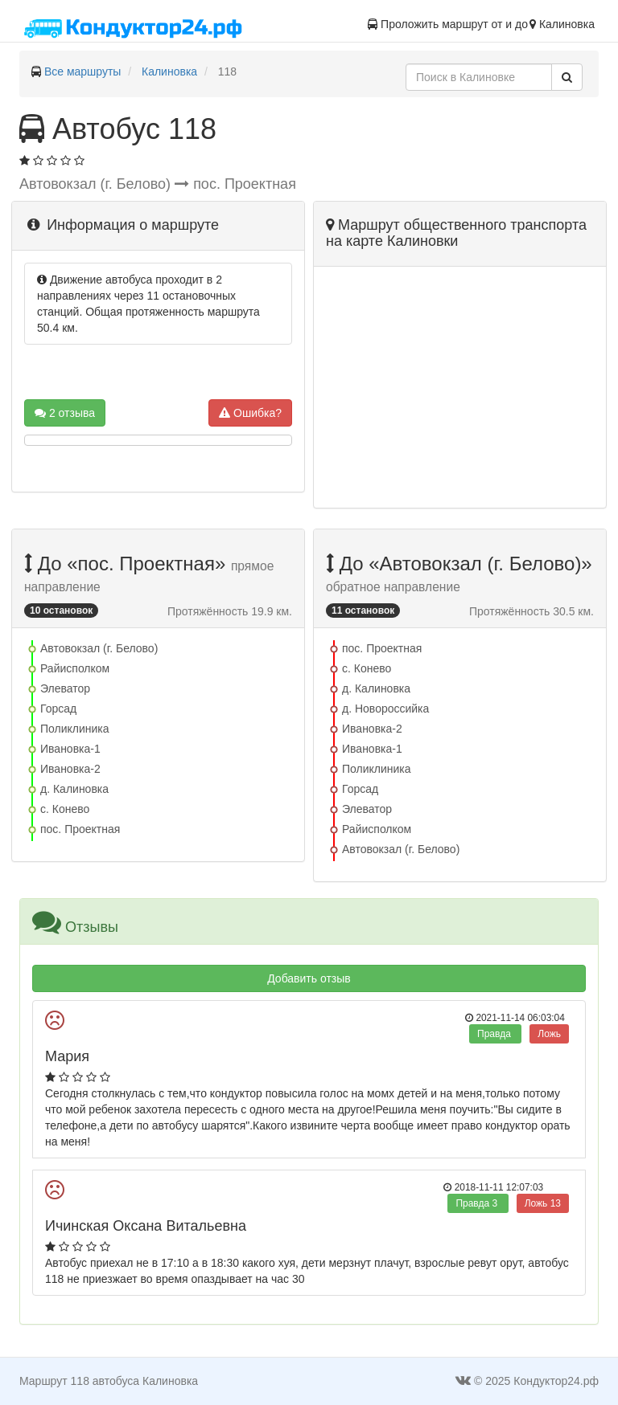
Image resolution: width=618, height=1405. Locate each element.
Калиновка (169, 71)
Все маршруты (83, 71)
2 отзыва (65, 412)
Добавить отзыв (309, 978)
